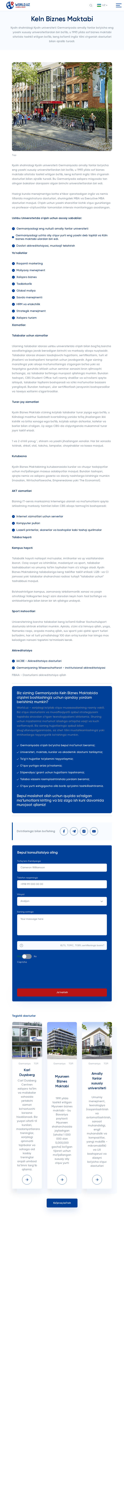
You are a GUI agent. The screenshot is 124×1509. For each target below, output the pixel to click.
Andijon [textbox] (25, 909)
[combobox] (62, 909)
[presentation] (41, 978)
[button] (102, 5)
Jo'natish (62, 1000)
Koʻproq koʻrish (62, 1211)
